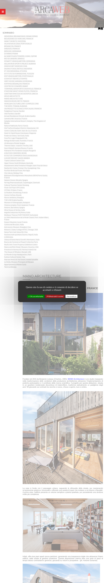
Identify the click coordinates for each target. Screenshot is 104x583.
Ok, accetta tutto (35, 296)
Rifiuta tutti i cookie (55, 296)
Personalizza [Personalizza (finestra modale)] (71, 296)
